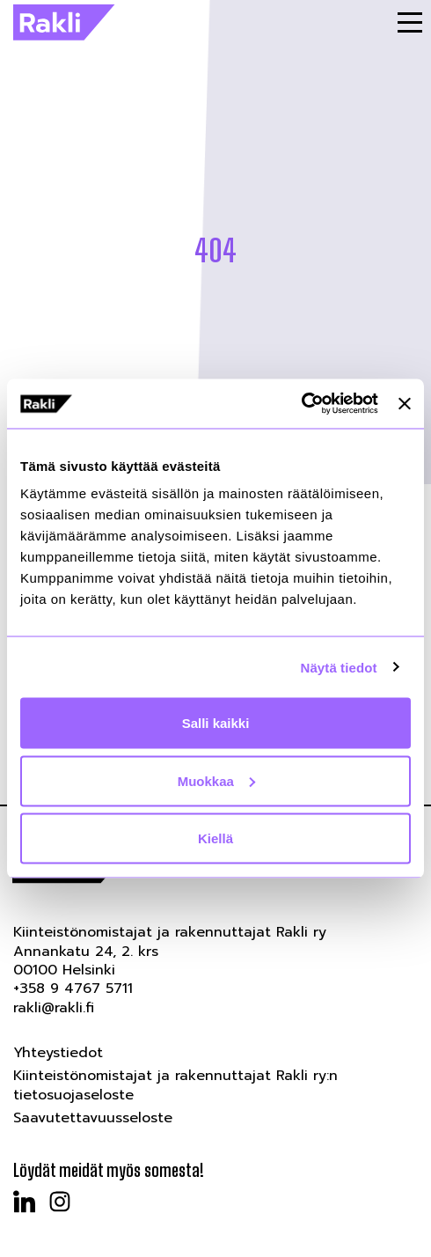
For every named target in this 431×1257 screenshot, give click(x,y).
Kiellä (215, 838)
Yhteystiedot (58, 1052)
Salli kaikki (216, 723)
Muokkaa (216, 780)
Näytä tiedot (339, 666)
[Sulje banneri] (404, 403)
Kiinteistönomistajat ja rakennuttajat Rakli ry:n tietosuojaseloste (175, 1085)
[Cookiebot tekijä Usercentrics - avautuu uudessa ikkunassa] (301, 404)
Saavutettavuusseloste (92, 1117)
